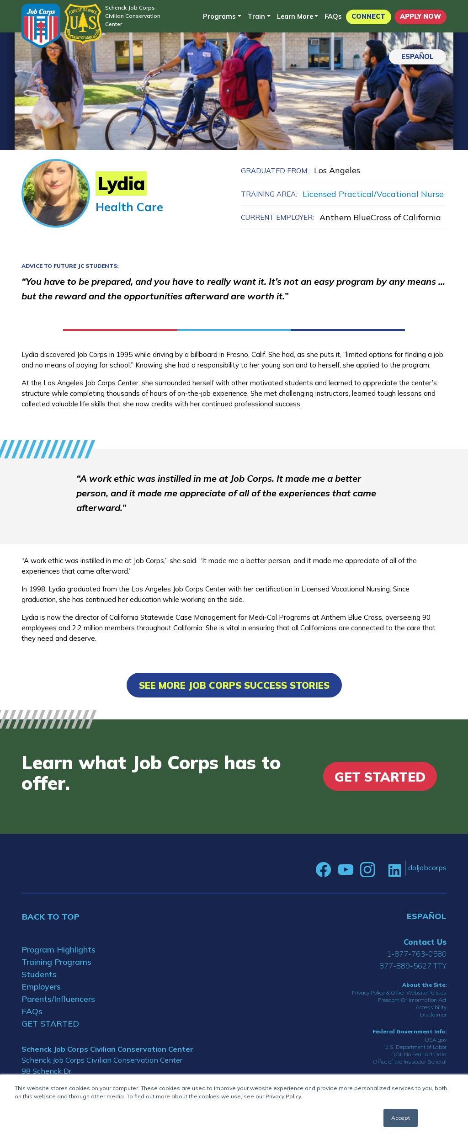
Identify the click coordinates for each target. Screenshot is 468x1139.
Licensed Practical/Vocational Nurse (373, 194)
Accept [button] (400, 1117)
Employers (41, 986)
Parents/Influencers (58, 999)
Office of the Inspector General (410, 1061)
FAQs (333, 16)
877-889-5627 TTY (413, 965)
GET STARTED (50, 1023)
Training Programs (56, 962)
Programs (219, 16)
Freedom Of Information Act (412, 999)
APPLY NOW (420, 16)
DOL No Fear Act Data (419, 1054)
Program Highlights (58, 949)
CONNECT (368, 16)
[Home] (40, 26)
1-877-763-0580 (417, 953)
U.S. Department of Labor (415, 1046)
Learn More (295, 16)
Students (39, 974)
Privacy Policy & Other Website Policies (399, 992)
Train (256, 16)
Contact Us (425, 942)
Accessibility (431, 1007)
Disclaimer (433, 1014)
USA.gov (436, 1039)
